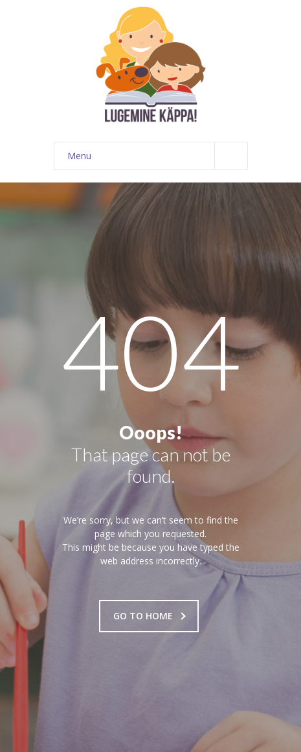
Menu (157, 156)
